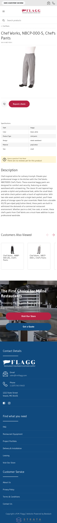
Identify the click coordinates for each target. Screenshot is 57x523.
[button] (53, 235)
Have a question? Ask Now (13, 3)
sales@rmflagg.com (18, 375)
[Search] (28, 20)
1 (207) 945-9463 (17, 385)
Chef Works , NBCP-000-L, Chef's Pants (38, 256)
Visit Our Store (28, 316)
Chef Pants (6, 26)
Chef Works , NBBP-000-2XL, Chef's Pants (11, 257)
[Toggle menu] (3, 11)
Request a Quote (19, 104)
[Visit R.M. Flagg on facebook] (4, 403)
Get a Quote (28, 326)
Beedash (47, 513)
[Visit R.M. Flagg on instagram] (9, 403)
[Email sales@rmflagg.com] (48, 3)
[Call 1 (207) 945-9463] (53, 3)
